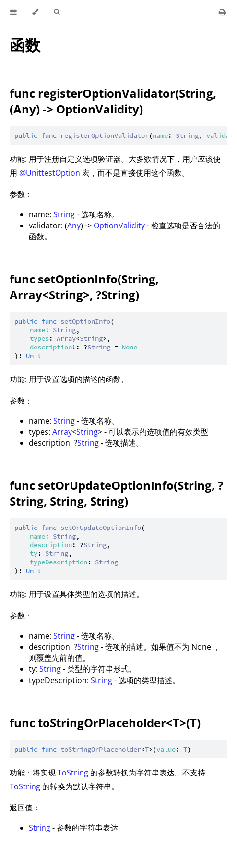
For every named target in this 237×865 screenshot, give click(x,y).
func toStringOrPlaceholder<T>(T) (105, 722)
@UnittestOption (49, 173)
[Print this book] (222, 12)
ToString (73, 772)
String (64, 214)
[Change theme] (35, 12)
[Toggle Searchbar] (56, 12)
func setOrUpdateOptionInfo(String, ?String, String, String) (116, 493)
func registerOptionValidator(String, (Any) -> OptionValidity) (113, 101)
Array (62, 432)
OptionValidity (119, 225)
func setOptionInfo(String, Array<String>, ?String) (84, 287)
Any (74, 225)
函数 (25, 44)
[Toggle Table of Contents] (13, 12)
